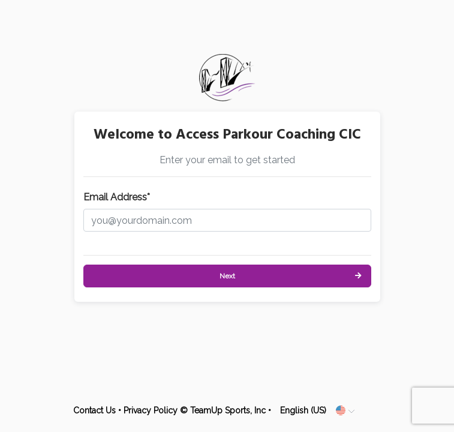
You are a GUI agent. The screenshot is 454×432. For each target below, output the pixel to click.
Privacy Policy (151, 410)
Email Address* (116, 197)
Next (227, 276)
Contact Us (94, 410)
